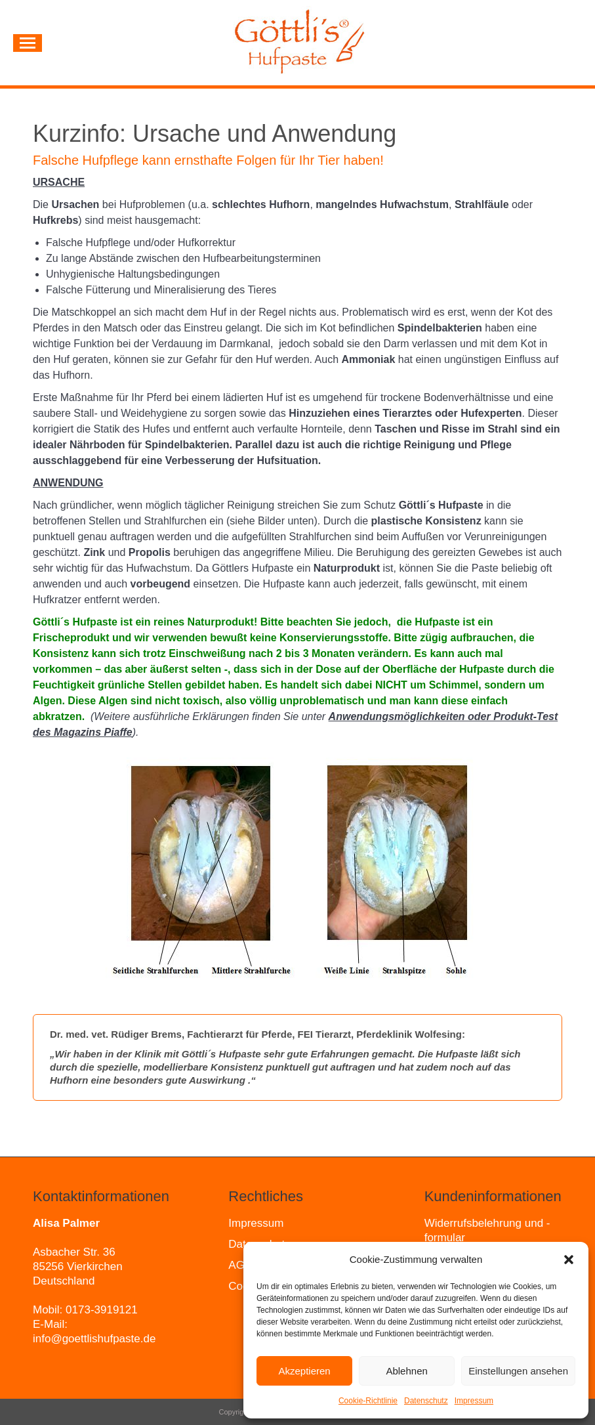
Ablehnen (406, 1370)
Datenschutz (426, 1400)
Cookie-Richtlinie (368, 1400)
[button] (568, 1259)
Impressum (474, 1400)
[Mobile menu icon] (27, 43)
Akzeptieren (304, 1370)
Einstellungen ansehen (518, 1370)
